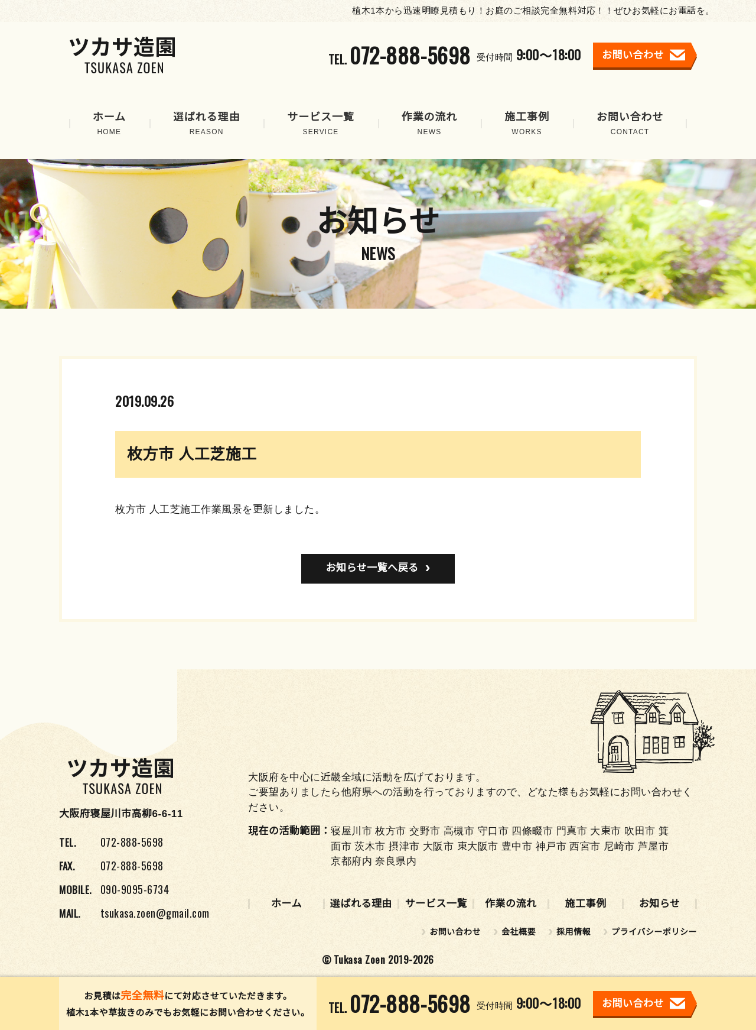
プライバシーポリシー (654, 932)
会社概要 (518, 932)
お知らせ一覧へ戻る (371, 568)
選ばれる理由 (361, 904)
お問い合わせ (455, 932)
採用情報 (573, 932)
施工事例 (585, 904)
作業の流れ (511, 904)
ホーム (286, 904)
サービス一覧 (436, 904)
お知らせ (659, 904)
